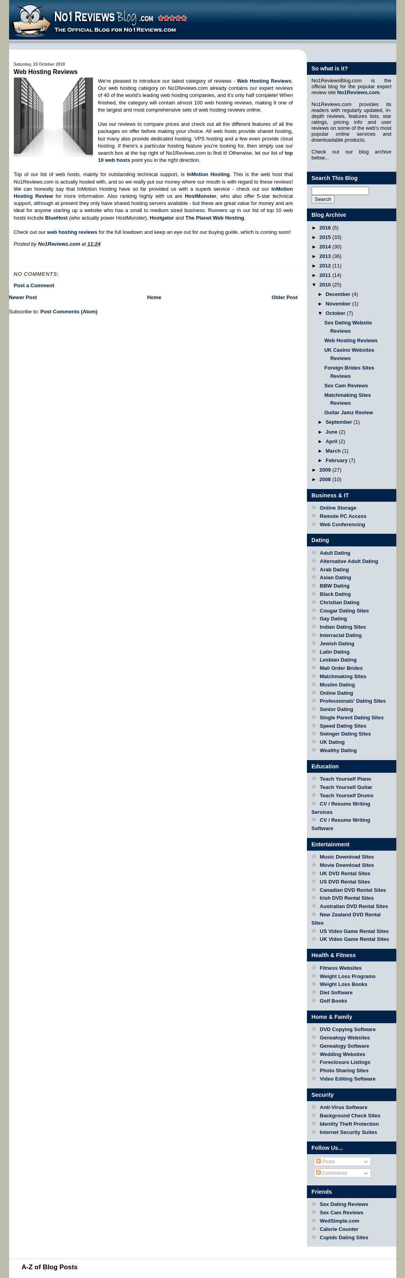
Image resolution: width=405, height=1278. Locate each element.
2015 (326, 237)
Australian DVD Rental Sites (354, 906)
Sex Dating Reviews (344, 1204)
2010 (326, 285)
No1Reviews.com (358, 92)
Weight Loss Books (343, 984)
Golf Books (333, 1001)
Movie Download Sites (347, 865)
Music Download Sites (347, 857)
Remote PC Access (343, 516)
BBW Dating (335, 586)
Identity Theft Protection (349, 1124)
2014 (326, 247)
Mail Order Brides (341, 668)
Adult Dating (335, 553)
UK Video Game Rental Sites (354, 939)
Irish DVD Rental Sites (347, 898)
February (337, 460)
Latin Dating (335, 652)
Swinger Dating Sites (345, 734)
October (336, 313)
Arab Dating (334, 570)
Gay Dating (333, 619)
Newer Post (23, 297)
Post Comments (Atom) (68, 312)
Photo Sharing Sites (344, 1070)
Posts (325, 1161)
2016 (326, 228)
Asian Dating (335, 577)
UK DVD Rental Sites (345, 873)
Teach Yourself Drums (347, 795)
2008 (326, 479)
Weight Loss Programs (348, 976)
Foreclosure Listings (345, 1062)
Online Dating (337, 693)
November (339, 304)
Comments (331, 1173)
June (332, 432)
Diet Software (336, 992)
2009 (326, 470)
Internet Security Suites (348, 1132)
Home (154, 297)
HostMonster (200, 196)
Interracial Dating (341, 635)
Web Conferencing (342, 524)
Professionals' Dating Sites (353, 701)
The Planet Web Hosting (214, 218)
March (334, 451)
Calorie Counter (339, 1229)
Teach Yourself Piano (345, 779)
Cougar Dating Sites (344, 611)
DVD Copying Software (348, 1029)
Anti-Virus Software (343, 1107)
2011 (326, 275)
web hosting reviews (72, 232)
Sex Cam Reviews (346, 386)
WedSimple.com (340, 1221)
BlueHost (56, 218)
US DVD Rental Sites (345, 882)
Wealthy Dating (338, 750)
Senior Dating (337, 709)
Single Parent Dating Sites (352, 718)
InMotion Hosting (208, 174)
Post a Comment (34, 285)
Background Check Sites (350, 1116)
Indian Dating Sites (343, 627)
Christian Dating (340, 602)
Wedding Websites (342, 1054)
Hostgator (162, 218)
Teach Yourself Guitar (346, 787)
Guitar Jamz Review (348, 412)
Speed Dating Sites (343, 726)
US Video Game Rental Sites (354, 931)
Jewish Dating (337, 644)
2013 (326, 256)
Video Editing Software (348, 1079)
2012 (326, 266)
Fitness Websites (341, 968)
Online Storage (338, 508)
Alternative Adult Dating (349, 561)
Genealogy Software (344, 1046)
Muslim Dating (337, 685)
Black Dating (335, 594)
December (339, 294)
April (332, 441)
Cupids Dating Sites (344, 1237)
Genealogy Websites (345, 1038)
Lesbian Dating (338, 660)
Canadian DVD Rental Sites (353, 890)
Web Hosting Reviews (351, 340)
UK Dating (332, 742)
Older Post (285, 297)
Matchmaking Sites (343, 676)
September (340, 422)
